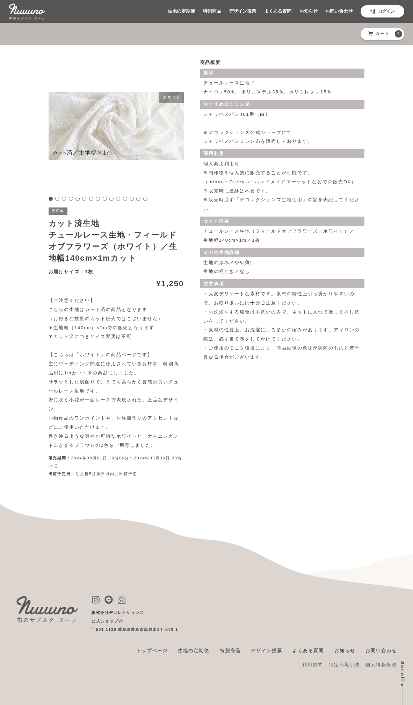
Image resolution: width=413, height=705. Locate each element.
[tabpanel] (116, 126)
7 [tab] (91, 199)
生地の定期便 (162, 11)
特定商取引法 (344, 664)
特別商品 (196, 11)
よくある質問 (269, 11)
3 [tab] (64, 199)
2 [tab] (57, 199)
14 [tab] (138, 199)
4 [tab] (71, 199)
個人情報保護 (381, 664)
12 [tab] (125, 199)
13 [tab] (132, 199)
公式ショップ (105, 621)
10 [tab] (111, 199)
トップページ (152, 650)
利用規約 (312, 664)
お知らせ (303, 11)
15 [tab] (145, 199)
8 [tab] (98, 199)
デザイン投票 (230, 11)
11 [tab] (118, 199)
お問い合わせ (337, 11)
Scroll (402, 671)
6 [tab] (84, 199)
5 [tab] (77, 199)
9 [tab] (105, 199)
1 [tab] (51, 199)
